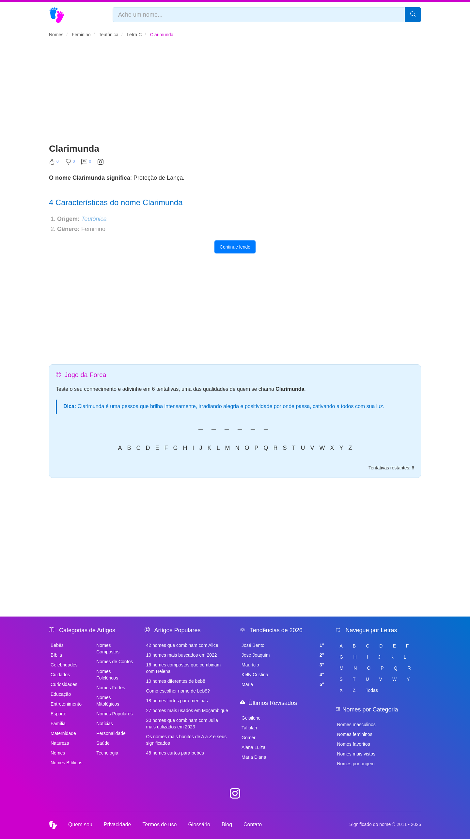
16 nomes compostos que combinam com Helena (183, 668)
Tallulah (249, 727)
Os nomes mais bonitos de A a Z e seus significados (186, 740)
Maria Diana (254, 757)
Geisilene (251, 718)
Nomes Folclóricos (107, 674)
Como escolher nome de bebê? (178, 691)
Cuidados (60, 674)
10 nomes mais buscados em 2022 (181, 655)
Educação (61, 694)
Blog (227, 824)
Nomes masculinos (356, 724)
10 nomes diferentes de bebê (175, 681)
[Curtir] (54, 163)
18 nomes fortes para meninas (177, 700)
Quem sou (80, 824)
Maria (283, 684)
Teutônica (93, 219)
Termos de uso (159, 824)
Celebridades (64, 664)
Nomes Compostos (107, 648)
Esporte (58, 713)
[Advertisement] (235, 93)
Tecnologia (107, 752)
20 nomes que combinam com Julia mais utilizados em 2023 (182, 723)
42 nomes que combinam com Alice (182, 645)
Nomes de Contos (114, 661)
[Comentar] (86, 163)
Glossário (199, 824)
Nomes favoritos (353, 744)
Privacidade (117, 824)
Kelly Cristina (283, 674)
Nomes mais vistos (356, 753)
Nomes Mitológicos (107, 701)
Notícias (104, 723)
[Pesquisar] (413, 14)
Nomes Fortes (110, 687)
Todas (372, 690)
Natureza (60, 743)
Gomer (249, 737)
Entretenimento (66, 704)
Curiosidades (64, 684)
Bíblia (56, 655)
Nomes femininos (354, 734)
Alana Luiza (253, 747)
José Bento (283, 645)
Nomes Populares (114, 713)
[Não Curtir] (70, 163)
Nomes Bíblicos (66, 762)
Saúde (102, 743)
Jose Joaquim (283, 655)
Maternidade (63, 733)
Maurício (283, 665)
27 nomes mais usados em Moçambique (187, 710)
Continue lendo (235, 247)
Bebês (57, 645)
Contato (252, 824)
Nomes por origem (356, 763)
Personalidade (111, 733)
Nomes (58, 752)
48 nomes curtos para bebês (175, 752)
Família (58, 723)
